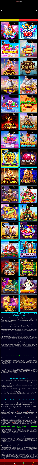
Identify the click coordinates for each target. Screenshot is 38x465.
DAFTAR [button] (9, 20)
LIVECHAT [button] (33, 463)
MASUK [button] (5, 463)
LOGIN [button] (28, 20)
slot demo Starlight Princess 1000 (22, 411)
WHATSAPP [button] (24, 463)
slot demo (13, 422)
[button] (1, 10)
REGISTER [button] (14, 463)
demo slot (15, 318)
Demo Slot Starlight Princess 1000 (6, 323)
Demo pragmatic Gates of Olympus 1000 (12, 450)
